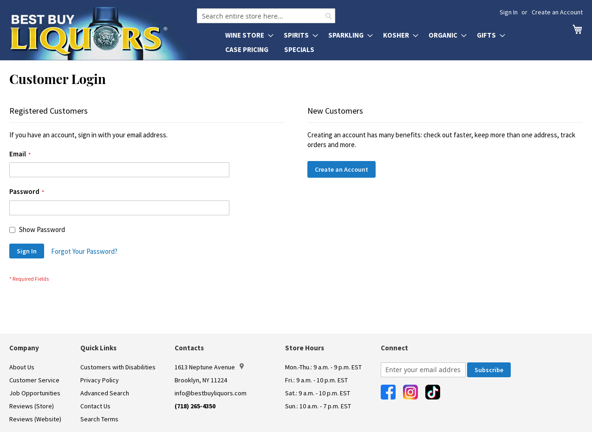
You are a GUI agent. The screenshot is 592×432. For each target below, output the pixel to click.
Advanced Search (104, 393)
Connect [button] (394, 347)
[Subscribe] (489, 369)
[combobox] (266, 15)
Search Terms (99, 419)
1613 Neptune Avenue (209, 367)
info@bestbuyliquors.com (211, 393)
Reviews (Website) (35, 419)
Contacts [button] (189, 347)
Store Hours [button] (304, 347)
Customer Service (34, 380)
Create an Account (557, 12)
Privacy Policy (99, 380)
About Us (21, 367)
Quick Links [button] (98, 347)
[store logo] (103, 33)
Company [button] (24, 347)
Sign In (509, 12)
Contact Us (95, 406)
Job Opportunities (34, 393)
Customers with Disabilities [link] (118, 367)
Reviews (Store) (31, 406)
